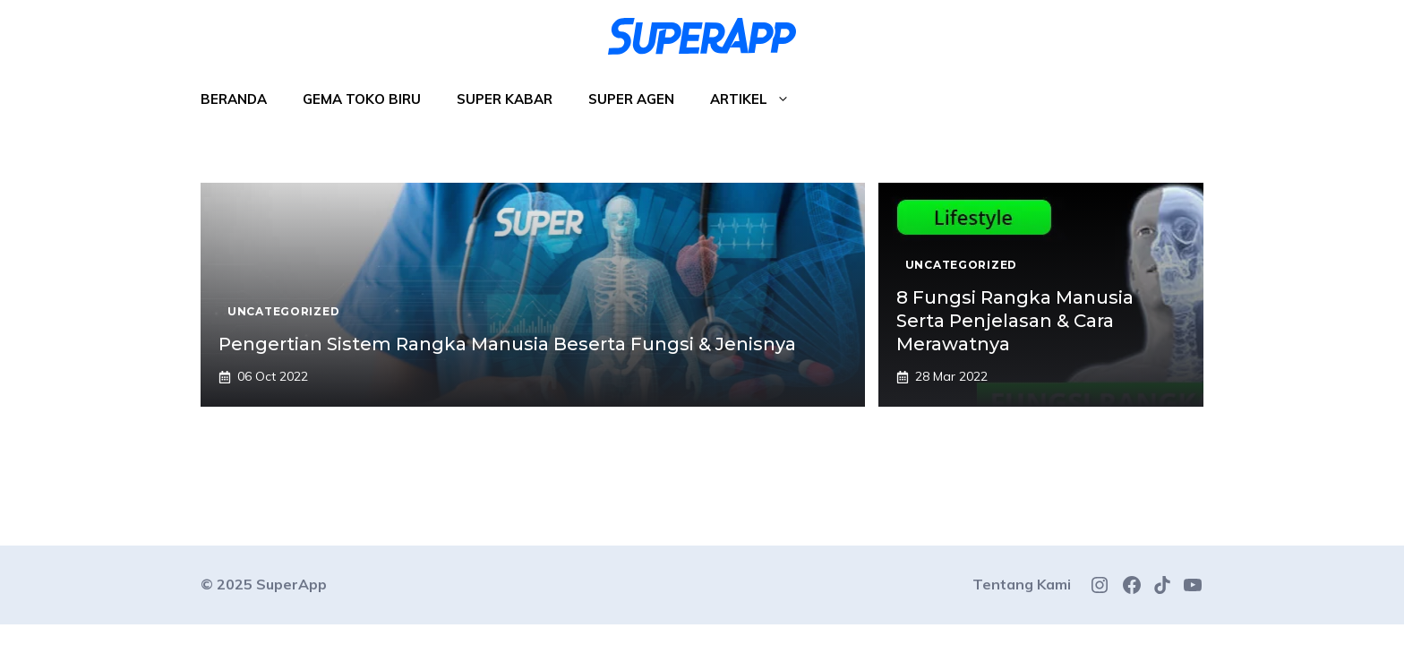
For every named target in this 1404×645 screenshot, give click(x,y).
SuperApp (291, 584)
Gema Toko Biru (362, 99)
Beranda (234, 99)
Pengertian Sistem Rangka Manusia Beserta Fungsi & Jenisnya (507, 344)
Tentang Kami (1021, 584)
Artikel (759, 99)
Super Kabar (504, 99)
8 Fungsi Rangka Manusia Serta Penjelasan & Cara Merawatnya (1015, 321)
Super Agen (631, 99)
